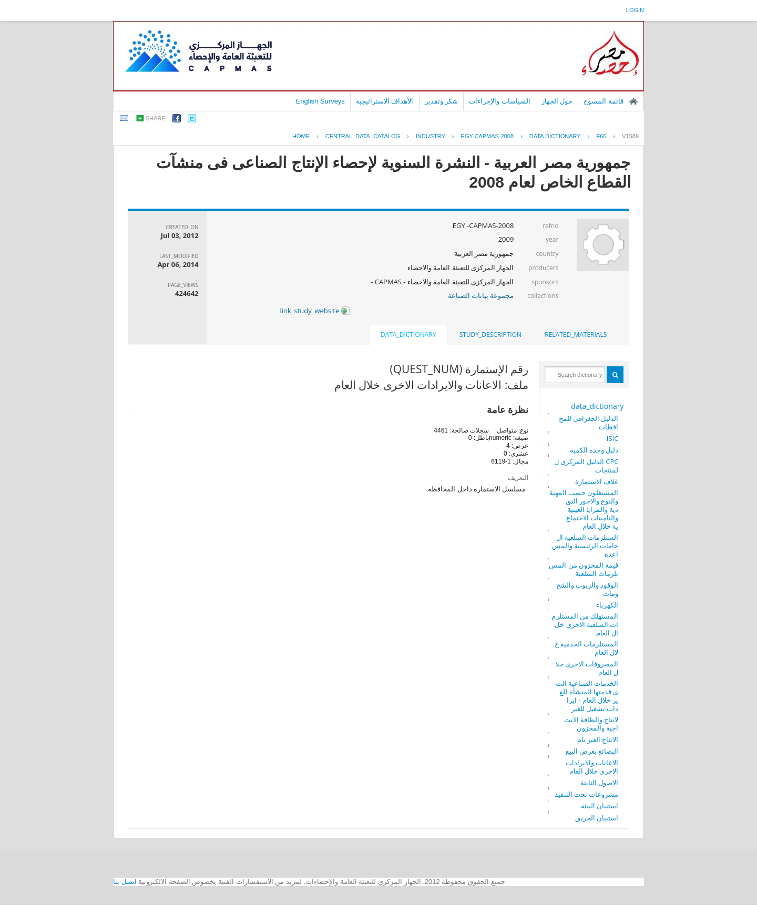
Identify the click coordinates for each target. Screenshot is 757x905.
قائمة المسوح (603, 101)
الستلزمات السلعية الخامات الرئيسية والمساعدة (585, 545)
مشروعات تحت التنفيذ (587, 794)
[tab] (576, 335)
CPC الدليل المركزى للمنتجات (586, 465)
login (635, 10)
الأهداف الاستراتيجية (385, 101)
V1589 (630, 136)
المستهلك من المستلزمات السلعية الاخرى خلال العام (585, 624)
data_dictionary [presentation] (408, 334)
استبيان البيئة (599, 805)
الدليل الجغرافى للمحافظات (589, 422)
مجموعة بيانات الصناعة (481, 295)
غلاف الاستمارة (596, 481)
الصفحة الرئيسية (633, 101)
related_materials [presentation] (576, 334)
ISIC (613, 438)
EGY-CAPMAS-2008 (487, 136)
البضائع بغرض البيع (592, 751)
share (156, 118)
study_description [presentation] (490, 334)
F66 (601, 136)
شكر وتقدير (441, 101)
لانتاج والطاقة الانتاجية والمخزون (591, 723)
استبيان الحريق (596, 818)
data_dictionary (597, 406)
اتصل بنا (125, 882)
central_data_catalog (362, 136)
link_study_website (314, 310)
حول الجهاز (557, 101)
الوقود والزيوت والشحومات (587, 589)
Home (301, 136)
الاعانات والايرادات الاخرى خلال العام (592, 766)
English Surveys (320, 101)
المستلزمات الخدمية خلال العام (587, 648)
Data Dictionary (555, 136)
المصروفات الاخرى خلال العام (587, 668)
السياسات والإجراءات (499, 101)
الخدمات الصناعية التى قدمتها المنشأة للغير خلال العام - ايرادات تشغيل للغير (587, 696)
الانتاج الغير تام (598, 739)
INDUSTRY (430, 136)
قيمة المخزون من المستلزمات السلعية (583, 569)
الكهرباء (607, 605)
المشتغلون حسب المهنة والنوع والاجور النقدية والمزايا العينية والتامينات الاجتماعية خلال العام (584, 509)
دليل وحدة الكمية (594, 450)
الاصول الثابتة (599, 782)
